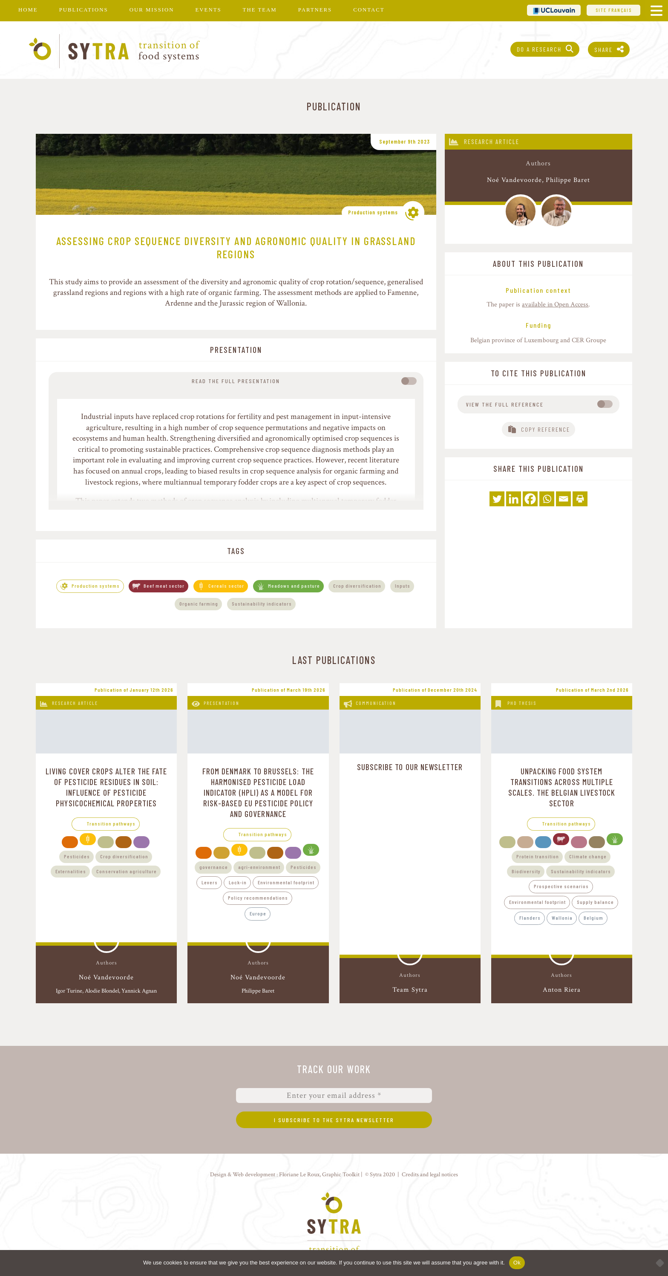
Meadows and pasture (294, 586)
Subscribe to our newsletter (410, 767)
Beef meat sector (164, 586)
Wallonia (562, 918)
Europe (258, 913)
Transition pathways (111, 823)
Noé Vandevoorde (514, 180)
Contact (368, 10)
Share (603, 49)
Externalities (70, 871)
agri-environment (259, 867)
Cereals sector (226, 586)
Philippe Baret (568, 180)
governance (213, 867)
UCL (554, 10)
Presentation (221, 703)
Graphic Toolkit (341, 1174)
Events (209, 10)
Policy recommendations (258, 898)
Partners (315, 10)
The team (260, 10)
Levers (210, 882)
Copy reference (545, 429)
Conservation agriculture (126, 871)
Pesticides (77, 856)
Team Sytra (410, 989)
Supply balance (595, 902)
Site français (614, 10)
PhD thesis (521, 703)
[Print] (580, 498)
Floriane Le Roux (299, 1174)
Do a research (539, 49)
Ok (517, 1262)
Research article (491, 141)
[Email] (563, 498)
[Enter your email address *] (334, 1095)
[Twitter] (496, 498)
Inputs (402, 586)
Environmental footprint (286, 882)
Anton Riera (562, 989)
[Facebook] (530, 498)
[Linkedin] (513, 498)
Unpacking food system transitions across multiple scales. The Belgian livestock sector (562, 787)
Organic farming (198, 603)
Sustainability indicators (262, 603)
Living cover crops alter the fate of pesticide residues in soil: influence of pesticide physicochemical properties (106, 787)
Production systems (373, 212)
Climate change (588, 856)
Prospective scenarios (561, 886)
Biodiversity (526, 871)
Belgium (593, 918)
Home (28, 10)
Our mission (152, 10)
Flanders (530, 918)
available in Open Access (555, 304)
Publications (83, 10)
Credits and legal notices (430, 1174)
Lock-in (238, 882)
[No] (657, 1263)
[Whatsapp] (546, 498)
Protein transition (537, 856)
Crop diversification (357, 586)
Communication (376, 703)
